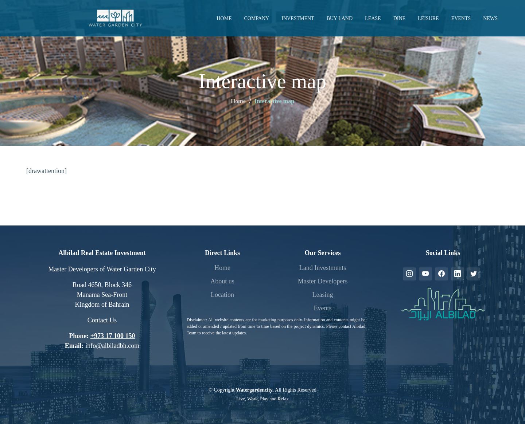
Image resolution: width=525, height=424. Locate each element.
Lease (373, 18)
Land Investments (322, 267)
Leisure (428, 18)
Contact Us (102, 320)
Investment (297, 18)
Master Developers (322, 281)
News (490, 18)
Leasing (322, 294)
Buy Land (340, 18)
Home (224, 18)
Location (222, 294)
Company (256, 18)
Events (461, 18)
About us (222, 281)
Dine (399, 18)
